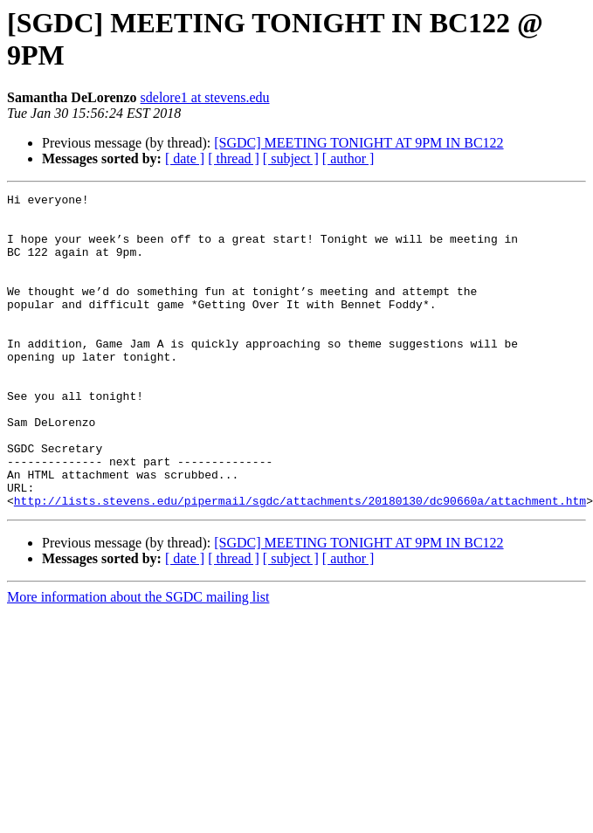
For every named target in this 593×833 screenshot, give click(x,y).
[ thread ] (233, 158)
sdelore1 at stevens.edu (205, 97)
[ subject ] (291, 158)
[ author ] (348, 158)
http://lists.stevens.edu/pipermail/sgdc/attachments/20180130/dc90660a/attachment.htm (300, 563)
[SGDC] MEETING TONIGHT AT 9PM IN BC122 (358, 142)
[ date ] (184, 158)
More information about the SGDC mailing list (138, 659)
